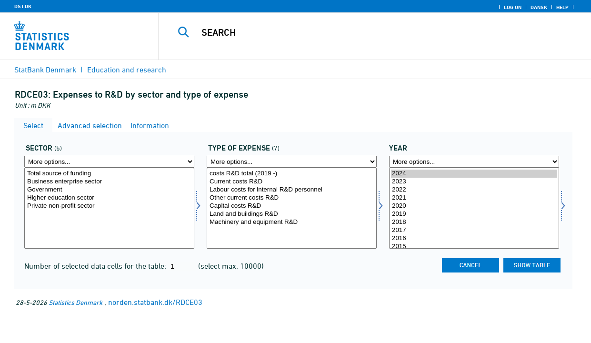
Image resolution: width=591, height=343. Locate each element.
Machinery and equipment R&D (292, 222)
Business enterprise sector (109, 182)
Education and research (126, 69)
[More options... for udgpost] (292, 162)
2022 (474, 190)
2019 (474, 214)
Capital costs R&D (292, 206)
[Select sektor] (109, 208)
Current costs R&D (292, 182)
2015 (474, 246)
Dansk (539, 7)
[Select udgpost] (292, 208)
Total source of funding (109, 174)
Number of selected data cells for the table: (96, 266)
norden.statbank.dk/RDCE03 (155, 302)
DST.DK (22, 6)
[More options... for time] (474, 162)
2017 (474, 230)
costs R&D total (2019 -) (292, 174)
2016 (474, 238)
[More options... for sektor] (109, 162)
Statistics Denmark (75, 302)
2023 (474, 182)
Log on (512, 7)
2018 (474, 222)
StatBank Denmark (45, 69)
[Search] (368, 32)
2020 (474, 206)
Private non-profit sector (109, 206)
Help (562, 7)
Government (109, 190)
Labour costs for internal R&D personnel (292, 190)
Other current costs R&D (292, 198)
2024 (474, 174)
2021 (474, 198)
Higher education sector (109, 198)
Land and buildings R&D (292, 214)
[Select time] (474, 208)
